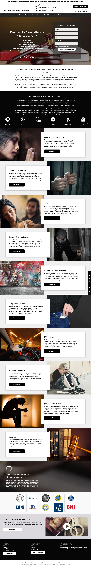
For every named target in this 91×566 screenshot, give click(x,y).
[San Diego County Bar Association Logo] (58, 507)
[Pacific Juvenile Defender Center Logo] (33, 507)
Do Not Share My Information (34, 562)
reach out (32, 87)
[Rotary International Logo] (45, 507)
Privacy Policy (24, 562)
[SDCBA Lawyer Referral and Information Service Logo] (20, 507)
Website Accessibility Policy (64, 562)
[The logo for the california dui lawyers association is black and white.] (45, 498)
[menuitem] (15, 15)
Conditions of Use (43, 562)
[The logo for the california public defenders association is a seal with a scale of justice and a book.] (58, 498)
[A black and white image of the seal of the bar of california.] (20, 498)
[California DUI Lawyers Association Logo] (71, 498)
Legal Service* (58, 41)
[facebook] (32, 556)
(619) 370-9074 (81, 11)
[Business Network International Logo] (71, 507)
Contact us (24, 444)
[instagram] (34, 556)
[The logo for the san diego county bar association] (33, 498)
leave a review (14, 486)
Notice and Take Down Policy (53, 562)
